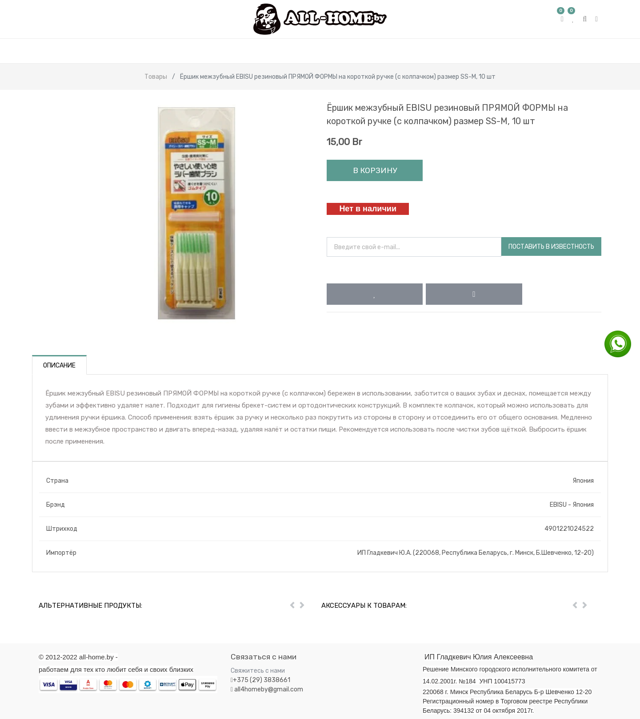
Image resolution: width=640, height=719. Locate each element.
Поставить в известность (551, 246)
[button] (375, 294)
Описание (59, 365)
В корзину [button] (375, 170)
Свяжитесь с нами (258, 671)
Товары (155, 77)
